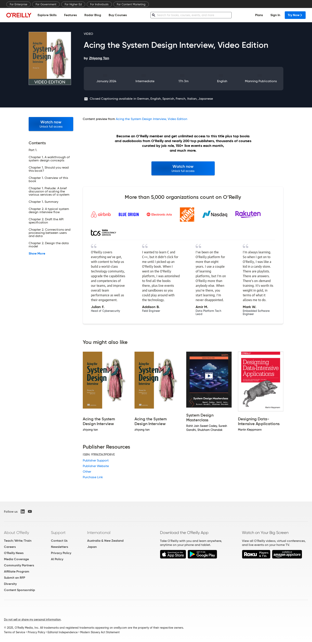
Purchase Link (93, 477)
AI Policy (57, 559)
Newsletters (59, 547)
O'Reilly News (13, 553)
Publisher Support (96, 460)
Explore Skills (47, 15)
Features (70, 15)
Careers (10, 547)
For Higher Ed (73, 4)
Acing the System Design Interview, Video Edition (151, 119)
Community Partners (19, 565)
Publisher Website (96, 466)
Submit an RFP (14, 578)
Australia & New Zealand (105, 541)
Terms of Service (14, 632)
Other (87, 471)
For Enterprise (18, 4)
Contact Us (59, 541)
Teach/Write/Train (17, 541)
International (98, 532)
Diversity (10, 584)
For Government (46, 4)
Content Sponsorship (19, 590)
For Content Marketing (131, 4)
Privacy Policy (61, 553)
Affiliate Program (16, 571)
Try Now (295, 15)
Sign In (275, 15)
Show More (37, 253)
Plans (259, 15)
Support (58, 532)
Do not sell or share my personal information (32, 619)
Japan (92, 547)
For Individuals (99, 4)
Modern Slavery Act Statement (100, 632)
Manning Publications (261, 81)
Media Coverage (16, 559)
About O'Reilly (16, 532)
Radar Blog (92, 15)
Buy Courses (118, 15)
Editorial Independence (63, 632)
